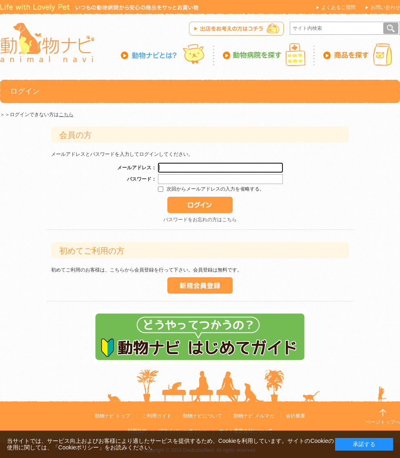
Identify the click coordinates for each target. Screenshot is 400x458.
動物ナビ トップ (112, 416)
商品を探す (357, 54)
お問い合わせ (385, 7)
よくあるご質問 (338, 7)
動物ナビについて (202, 416)
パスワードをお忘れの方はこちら (200, 219)
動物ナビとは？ (167, 54)
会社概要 (295, 416)
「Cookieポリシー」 (79, 447)
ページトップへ (383, 422)
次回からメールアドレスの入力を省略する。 (215, 189)
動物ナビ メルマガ (253, 416)
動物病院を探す (264, 54)
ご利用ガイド (156, 416)
